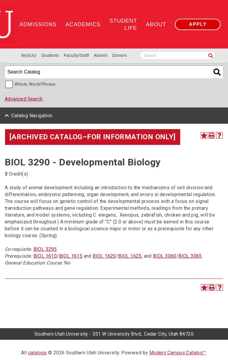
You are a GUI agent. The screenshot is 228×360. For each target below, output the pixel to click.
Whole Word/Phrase (35, 84)
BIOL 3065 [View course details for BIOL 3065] (190, 256)
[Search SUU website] (178, 55)
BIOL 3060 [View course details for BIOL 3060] (164, 256)
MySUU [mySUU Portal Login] (29, 55)
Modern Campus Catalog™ (177, 353)
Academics (83, 24)
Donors (119, 55)
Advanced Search (23, 99)
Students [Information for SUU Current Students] (50, 55)
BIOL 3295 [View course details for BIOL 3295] (45, 249)
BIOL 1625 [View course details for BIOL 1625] (130, 256)
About (156, 24)
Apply (198, 24)
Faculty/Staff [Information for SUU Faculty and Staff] (76, 55)
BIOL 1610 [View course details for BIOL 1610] (45, 256)
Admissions (38, 24)
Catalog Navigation (31, 115)
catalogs (37, 353)
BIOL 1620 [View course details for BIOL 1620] (104, 256)
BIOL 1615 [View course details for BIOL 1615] (71, 256)
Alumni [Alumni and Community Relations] (100, 55)
